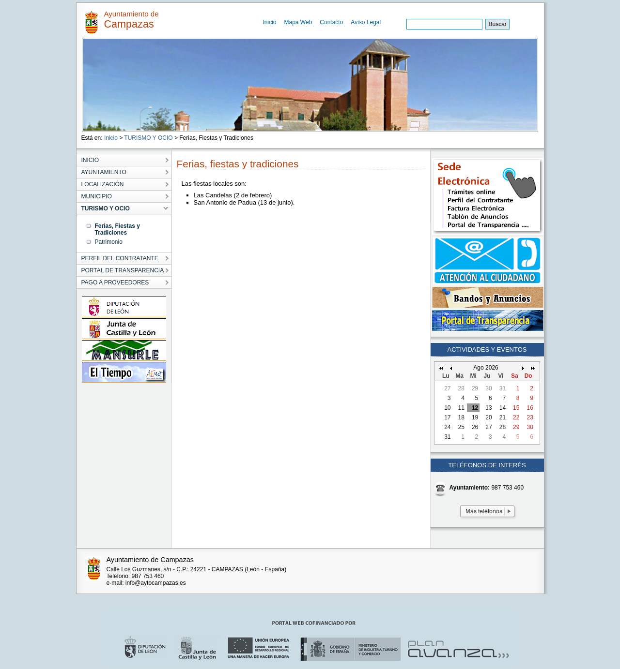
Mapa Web (298, 22)
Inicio (270, 22)
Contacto (331, 22)
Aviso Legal (366, 22)
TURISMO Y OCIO (148, 137)
